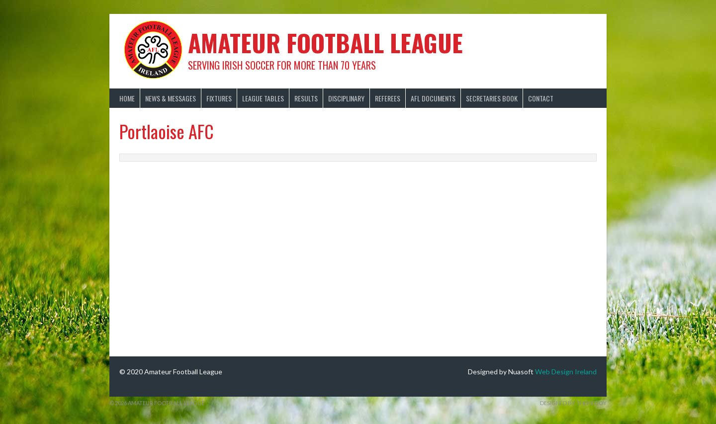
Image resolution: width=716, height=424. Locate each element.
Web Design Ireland (566, 371)
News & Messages (170, 98)
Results (306, 98)
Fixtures (219, 98)
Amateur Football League (325, 42)
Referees (387, 98)
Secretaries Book (492, 98)
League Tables (263, 98)
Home (127, 98)
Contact (540, 98)
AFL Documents (433, 98)
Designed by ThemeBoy (573, 403)
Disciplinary (346, 98)
